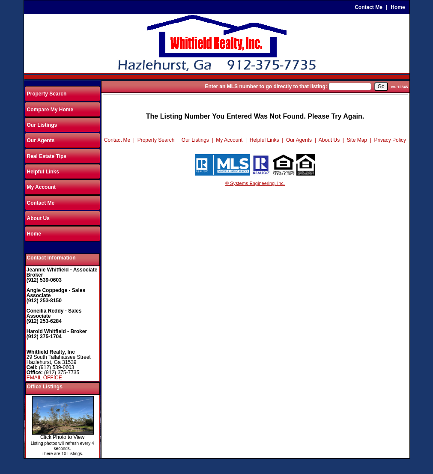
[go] (381, 86)
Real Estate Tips (46, 156)
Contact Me (368, 7)
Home (398, 7)
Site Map (357, 140)
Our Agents (41, 140)
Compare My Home (50, 110)
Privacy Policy (390, 140)
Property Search (47, 94)
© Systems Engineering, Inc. (255, 183)
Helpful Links (43, 172)
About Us (38, 218)
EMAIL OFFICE (44, 378)
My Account (41, 187)
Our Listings (42, 125)
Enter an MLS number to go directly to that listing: (266, 86)
